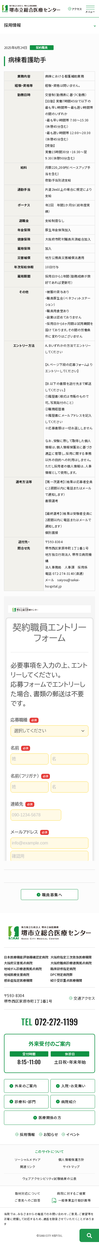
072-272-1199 (56, 1021)
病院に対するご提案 (71, 1193)
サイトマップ (71, 1167)
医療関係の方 (50, 1117)
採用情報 (12, 25)
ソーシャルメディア (28, 1159)
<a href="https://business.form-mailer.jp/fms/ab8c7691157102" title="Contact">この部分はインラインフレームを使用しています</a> (49, 728)
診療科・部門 (25, 1101)
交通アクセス (84, 998)
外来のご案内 (26, 1085)
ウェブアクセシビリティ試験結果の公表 (49, 1178)
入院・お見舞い (73, 1085)
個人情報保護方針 (71, 1159)
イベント (73, 1134)
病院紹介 (68, 1101)
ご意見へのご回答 (27, 1200)
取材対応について (27, 1193)
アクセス (77, 9)
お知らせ (51, 1134)
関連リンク (27, 1167)
